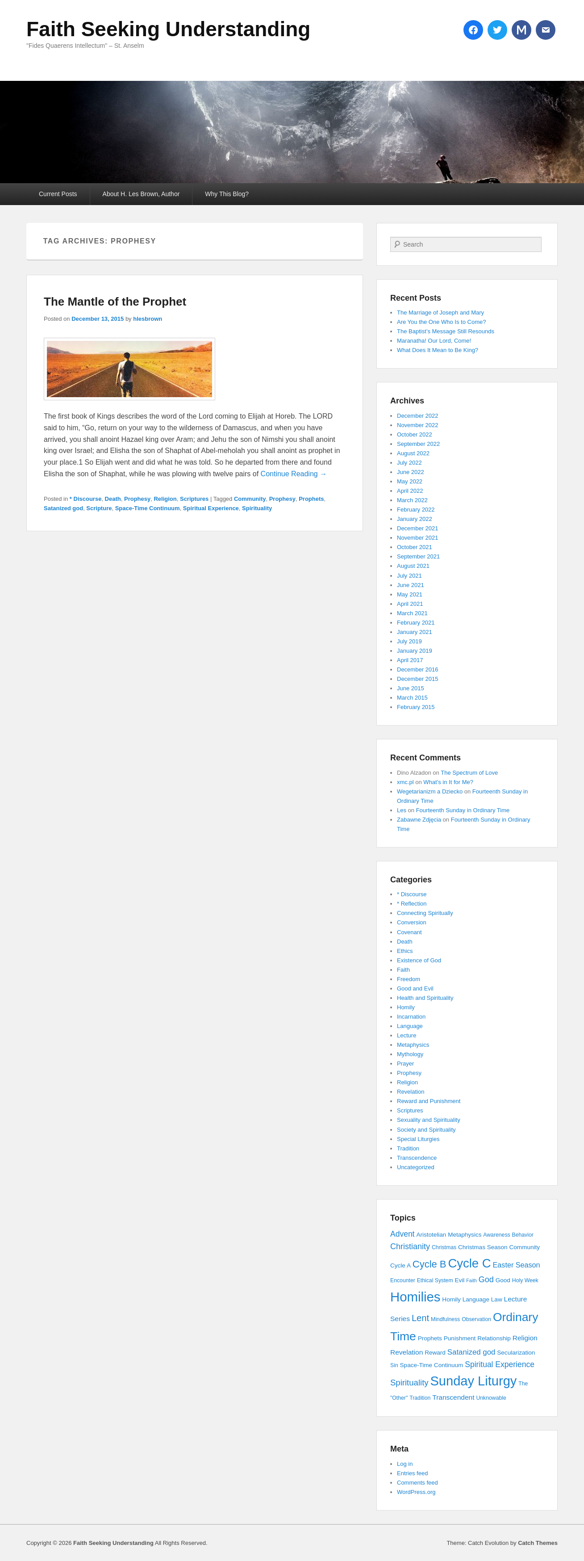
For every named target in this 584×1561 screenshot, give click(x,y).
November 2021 (417, 537)
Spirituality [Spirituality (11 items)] (409, 1382)
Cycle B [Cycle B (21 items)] (429, 1264)
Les (401, 810)
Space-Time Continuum (147, 508)
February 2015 (416, 707)
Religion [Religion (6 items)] (525, 1338)
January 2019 (414, 650)
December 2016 (417, 669)
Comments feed (417, 1482)
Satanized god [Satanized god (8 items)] (471, 1352)
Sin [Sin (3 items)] (394, 1365)
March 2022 (412, 500)
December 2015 (417, 679)
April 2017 (410, 660)
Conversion (411, 922)
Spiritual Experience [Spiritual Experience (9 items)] (499, 1364)
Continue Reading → (294, 474)
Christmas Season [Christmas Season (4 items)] (483, 1247)
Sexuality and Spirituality (428, 1119)
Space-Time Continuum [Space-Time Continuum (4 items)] (431, 1365)
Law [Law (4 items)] (496, 1299)
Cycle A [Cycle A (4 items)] (400, 1265)
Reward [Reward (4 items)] (435, 1352)
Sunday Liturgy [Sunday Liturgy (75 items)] (473, 1381)
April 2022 (410, 490)
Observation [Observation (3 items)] (476, 1319)
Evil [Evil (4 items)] (459, 1280)
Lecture (406, 1035)
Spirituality (257, 508)
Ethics (405, 951)
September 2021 (418, 556)
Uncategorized (415, 1167)
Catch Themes (538, 1543)
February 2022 (416, 509)
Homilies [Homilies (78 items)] (415, 1296)
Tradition (408, 1148)
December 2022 (417, 415)
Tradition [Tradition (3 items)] (419, 1398)
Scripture (99, 508)
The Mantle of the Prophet (115, 301)
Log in (405, 1463)
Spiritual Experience (211, 508)
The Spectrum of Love (469, 772)
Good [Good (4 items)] (503, 1280)
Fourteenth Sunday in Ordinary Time (463, 810)
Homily (406, 1007)
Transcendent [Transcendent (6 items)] (453, 1397)
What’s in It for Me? (448, 782)
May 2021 (409, 594)
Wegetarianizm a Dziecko (430, 791)
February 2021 (416, 622)
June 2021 (410, 585)
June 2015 (410, 688)
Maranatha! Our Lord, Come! (434, 340)
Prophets (311, 498)
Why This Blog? (227, 193)
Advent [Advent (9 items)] (402, 1233)
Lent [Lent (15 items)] (420, 1318)
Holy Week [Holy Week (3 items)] (525, 1280)
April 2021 (410, 603)
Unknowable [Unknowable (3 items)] (491, 1398)
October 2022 (414, 434)
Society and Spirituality (426, 1129)
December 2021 (417, 528)
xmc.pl (405, 782)
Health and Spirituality (425, 998)
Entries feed (412, 1473)
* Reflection (411, 903)
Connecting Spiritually (425, 913)
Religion (165, 498)
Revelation (410, 1091)
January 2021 (414, 632)
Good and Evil (415, 988)
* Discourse (86, 498)
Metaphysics (413, 1044)
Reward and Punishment (428, 1101)
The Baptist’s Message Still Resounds (445, 331)
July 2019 (409, 641)
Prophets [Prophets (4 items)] (430, 1338)
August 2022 (413, 453)
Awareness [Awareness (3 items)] (496, 1235)
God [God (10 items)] (486, 1279)
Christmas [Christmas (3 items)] (444, 1247)
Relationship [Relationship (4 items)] (494, 1338)
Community (250, 498)
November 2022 (417, 425)
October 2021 (414, 547)
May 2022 (409, 481)
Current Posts (58, 193)
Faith (403, 969)
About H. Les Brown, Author (141, 193)
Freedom (408, 979)
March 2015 (412, 697)
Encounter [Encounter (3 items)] (402, 1280)
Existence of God (419, 960)
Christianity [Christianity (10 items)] (410, 1246)
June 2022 (410, 472)
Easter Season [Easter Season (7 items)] (516, 1265)
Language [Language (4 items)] (476, 1299)
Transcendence (417, 1157)
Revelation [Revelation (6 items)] (406, 1352)
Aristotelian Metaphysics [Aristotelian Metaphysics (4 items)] (448, 1234)
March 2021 (412, 613)
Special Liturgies (418, 1139)
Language (410, 1026)
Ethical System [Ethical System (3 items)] (435, 1280)
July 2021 (409, 575)
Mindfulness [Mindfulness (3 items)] (445, 1319)
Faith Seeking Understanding (168, 29)
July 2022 (409, 462)
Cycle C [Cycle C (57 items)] (469, 1263)
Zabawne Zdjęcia (419, 819)
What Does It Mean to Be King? (437, 350)
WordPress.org (416, 1492)
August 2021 (413, 565)
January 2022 (414, 519)
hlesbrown (147, 318)
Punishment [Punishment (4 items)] (460, 1338)
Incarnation (411, 1016)
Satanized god (63, 508)
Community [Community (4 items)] (524, 1247)
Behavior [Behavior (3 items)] (523, 1235)
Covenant (409, 932)
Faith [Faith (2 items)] (471, 1280)
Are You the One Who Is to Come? (441, 322)
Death (113, 498)
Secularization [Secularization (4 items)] (516, 1352)
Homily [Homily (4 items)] (451, 1299)
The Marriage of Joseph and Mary (440, 312)
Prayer (405, 1063)
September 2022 (418, 444)
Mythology (410, 1054)
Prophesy (137, 498)
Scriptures (194, 498)
